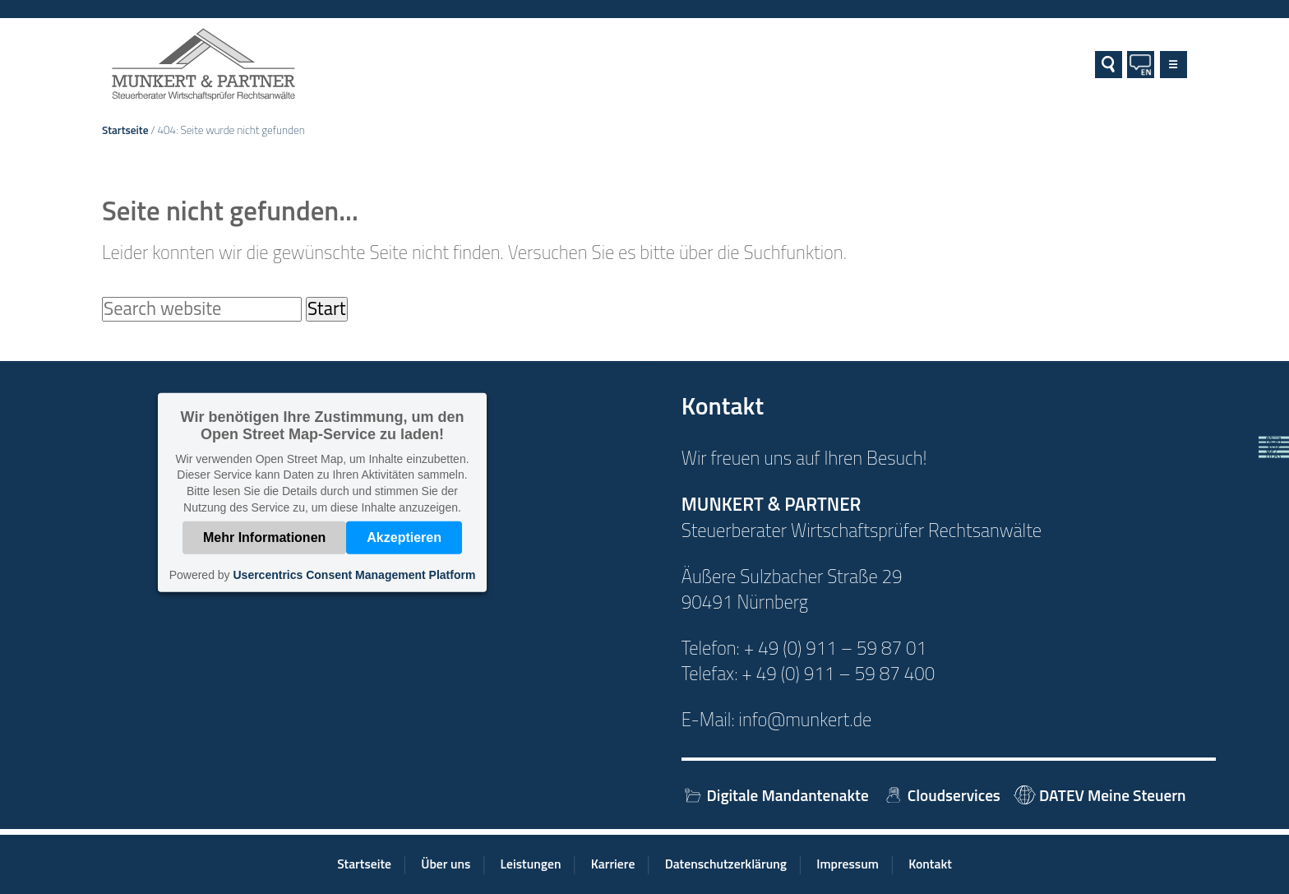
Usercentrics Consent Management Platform (354, 574)
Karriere (613, 863)
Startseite (125, 130)
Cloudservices (941, 795)
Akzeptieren (404, 537)
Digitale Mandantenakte (775, 795)
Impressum (847, 863)
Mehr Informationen (264, 537)
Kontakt (930, 863)
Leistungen (531, 863)
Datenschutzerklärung (726, 863)
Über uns (445, 863)
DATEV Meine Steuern (1099, 795)
